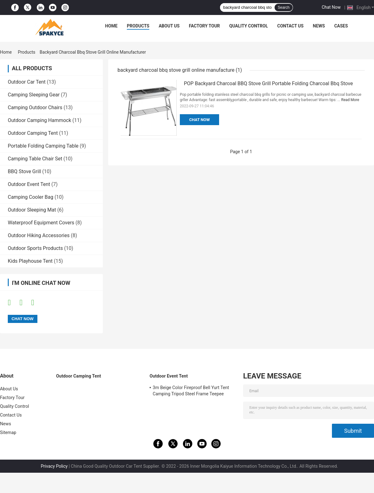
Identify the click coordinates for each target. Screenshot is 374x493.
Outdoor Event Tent (29, 184)
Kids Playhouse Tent (30, 261)
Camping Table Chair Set (35, 159)
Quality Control (248, 25)
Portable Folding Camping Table (43, 146)
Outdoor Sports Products (35, 248)
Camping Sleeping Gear (34, 95)
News (319, 25)
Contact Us (290, 25)
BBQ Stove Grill (24, 171)
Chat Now (331, 7)
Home (111, 25)
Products (138, 25)
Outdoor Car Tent (27, 82)
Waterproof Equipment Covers (41, 223)
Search (284, 7)
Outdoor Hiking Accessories (39, 235)
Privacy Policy (54, 466)
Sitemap (8, 432)
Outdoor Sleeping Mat (32, 210)
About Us (169, 25)
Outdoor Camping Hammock (39, 120)
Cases (341, 25)
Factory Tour (204, 25)
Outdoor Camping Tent (33, 133)
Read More (350, 100)
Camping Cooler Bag (30, 197)
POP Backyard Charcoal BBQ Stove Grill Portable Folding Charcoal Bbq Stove (268, 83)
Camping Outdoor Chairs (35, 107)
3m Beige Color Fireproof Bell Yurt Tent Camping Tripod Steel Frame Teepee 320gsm (191, 391)
